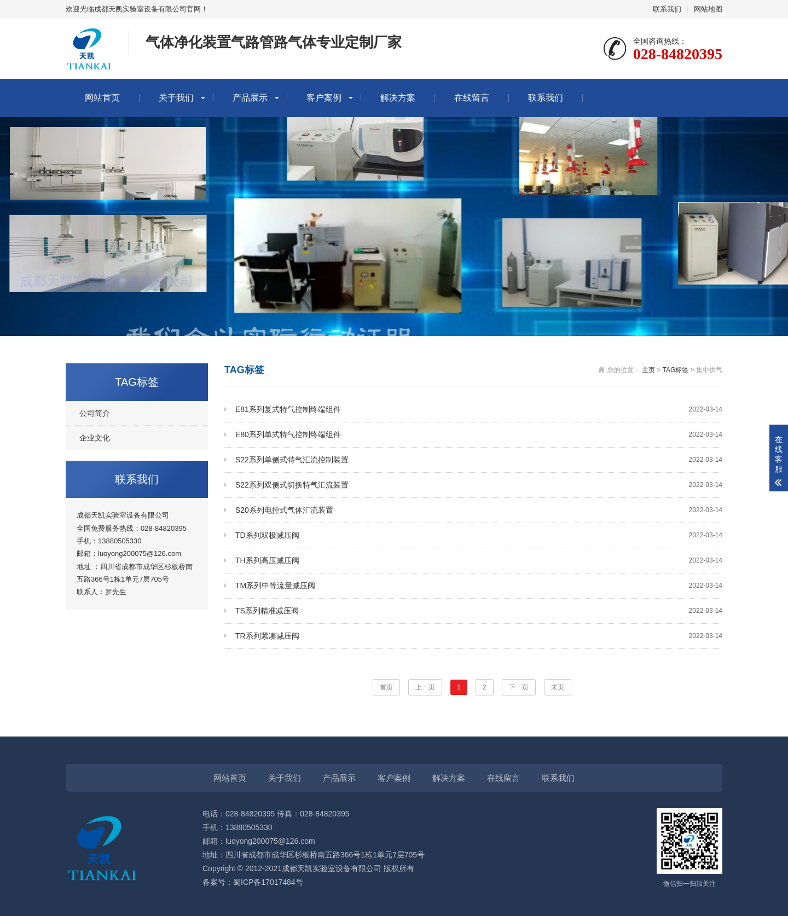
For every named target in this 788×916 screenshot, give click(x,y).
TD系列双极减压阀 (478, 535)
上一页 (425, 687)
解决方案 (397, 97)
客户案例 (323, 97)
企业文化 (94, 437)
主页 (648, 370)
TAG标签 (676, 370)
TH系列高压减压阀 (478, 560)
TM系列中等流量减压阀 (478, 585)
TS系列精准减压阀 (478, 611)
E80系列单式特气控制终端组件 (478, 434)
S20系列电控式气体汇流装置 (478, 510)
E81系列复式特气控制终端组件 (478, 409)
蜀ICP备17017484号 (268, 882)
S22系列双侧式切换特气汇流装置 (478, 485)
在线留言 (471, 97)
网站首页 (102, 97)
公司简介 (94, 413)
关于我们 (176, 97)
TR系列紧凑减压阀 (478, 636)
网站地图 (708, 9)
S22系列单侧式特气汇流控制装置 (478, 460)
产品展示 (250, 97)
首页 (386, 687)
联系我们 (667, 9)
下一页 (519, 687)
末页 (557, 687)
